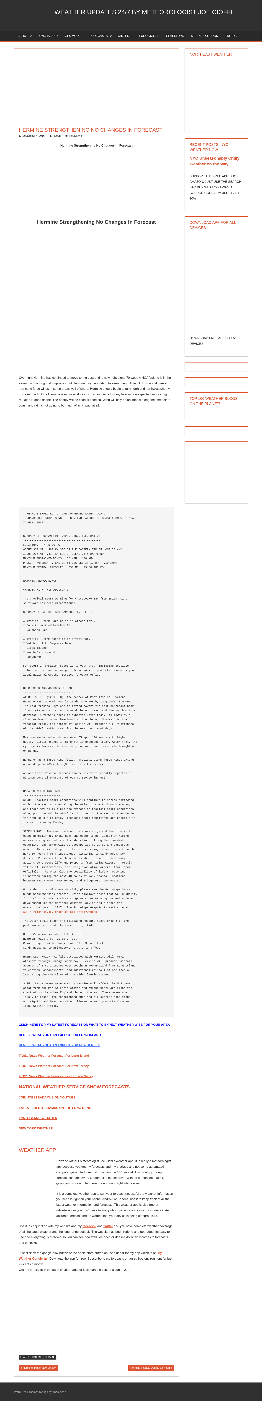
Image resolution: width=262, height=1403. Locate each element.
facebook (89, 1227)
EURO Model (149, 37)
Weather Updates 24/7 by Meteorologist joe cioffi (150, 12)
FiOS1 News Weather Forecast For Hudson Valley (56, 1078)
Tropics (231, 37)
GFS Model (73, 37)
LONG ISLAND (48, 37)
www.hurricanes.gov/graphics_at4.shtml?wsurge (60, 913)
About (25, 37)
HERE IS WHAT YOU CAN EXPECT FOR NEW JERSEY (59, 1047)
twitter (108, 1227)
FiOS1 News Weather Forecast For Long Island (54, 1057)
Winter (125, 37)
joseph (57, 137)
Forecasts (101, 37)
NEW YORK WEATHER (36, 1130)
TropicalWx (75, 137)
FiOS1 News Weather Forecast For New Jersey (54, 1067)
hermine (50, 1358)
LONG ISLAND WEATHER (38, 1119)
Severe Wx (175, 37)
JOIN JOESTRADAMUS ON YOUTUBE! (48, 1099)
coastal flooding (31, 1358)
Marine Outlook (204, 37)
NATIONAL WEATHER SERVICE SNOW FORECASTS (74, 1088)
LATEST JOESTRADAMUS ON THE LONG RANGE (56, 1109)
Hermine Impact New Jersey (39, 1369)
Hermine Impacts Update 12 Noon (150, 1369)
